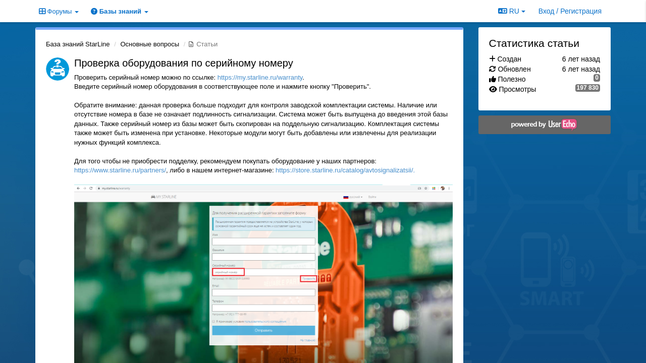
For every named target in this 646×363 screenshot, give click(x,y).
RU (511, 11)
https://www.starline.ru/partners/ (120, 170)
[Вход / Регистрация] (570, 11)
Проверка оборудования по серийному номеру (183, 63)
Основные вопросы (149, 44)
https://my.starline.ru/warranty (260, 77)
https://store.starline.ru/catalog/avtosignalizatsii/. (345, 170)
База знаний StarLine (78, 44)
